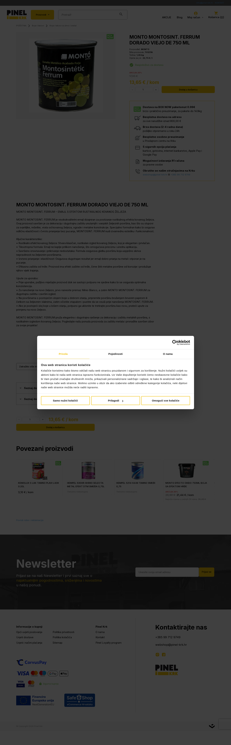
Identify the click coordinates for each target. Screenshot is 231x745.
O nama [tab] (168, 353)
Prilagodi (115, 400)
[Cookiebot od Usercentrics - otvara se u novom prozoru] (175, 342)
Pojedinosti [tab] (115, 353)
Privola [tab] (63, 353)
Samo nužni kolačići (65, 400)
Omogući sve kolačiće (165, 400)
